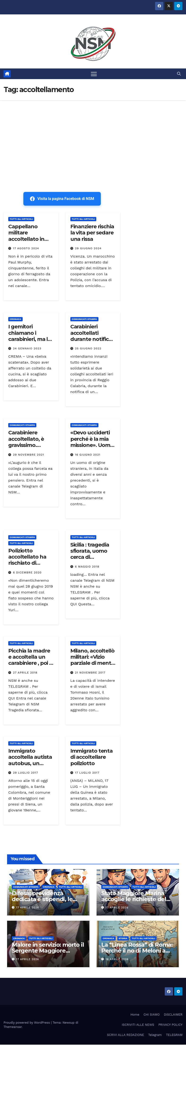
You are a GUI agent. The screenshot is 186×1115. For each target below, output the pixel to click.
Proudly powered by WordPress (27, 1022)
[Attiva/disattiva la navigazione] (94, 73)
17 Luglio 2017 (87, 772)
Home (135, 1014)
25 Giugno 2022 (88, 348)
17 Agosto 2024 (26, 248)
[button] (179, 74)
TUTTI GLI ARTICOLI (21, 219)
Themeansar (13, 1027)
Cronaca (15, 319)
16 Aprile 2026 (117, 959)
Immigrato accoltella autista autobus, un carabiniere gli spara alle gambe (30, 763)
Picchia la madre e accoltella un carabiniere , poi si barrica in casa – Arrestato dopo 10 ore (30, 666)
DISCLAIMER (173, 1014)
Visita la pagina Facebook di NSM (62, 198)
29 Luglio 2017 (25, 772)
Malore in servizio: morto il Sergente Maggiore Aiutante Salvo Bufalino (48, 950)
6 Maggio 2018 (87, 566)
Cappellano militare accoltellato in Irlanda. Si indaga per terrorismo (30, 239)
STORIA (123, 938)
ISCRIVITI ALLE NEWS (138, 1024)
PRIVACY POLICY (170, 1024)
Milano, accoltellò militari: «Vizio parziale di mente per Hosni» (92, 660)
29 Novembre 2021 (28, 454)
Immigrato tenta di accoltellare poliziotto (91, 757)
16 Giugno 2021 (88, 454)
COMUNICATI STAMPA (84, 319)
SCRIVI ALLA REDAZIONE (125, 1035)
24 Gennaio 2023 (27, 348)
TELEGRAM (174, 1035)
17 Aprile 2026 (27, 907)
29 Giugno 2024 (88, 248)
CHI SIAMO (152, 1014)
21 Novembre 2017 (90, 672)
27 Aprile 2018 (25, 672)
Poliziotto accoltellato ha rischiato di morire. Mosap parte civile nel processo (27, 566)
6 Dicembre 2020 (27, 572)
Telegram (155, 1035)
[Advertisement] (93, 136)
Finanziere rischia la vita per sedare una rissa (92, 232)
